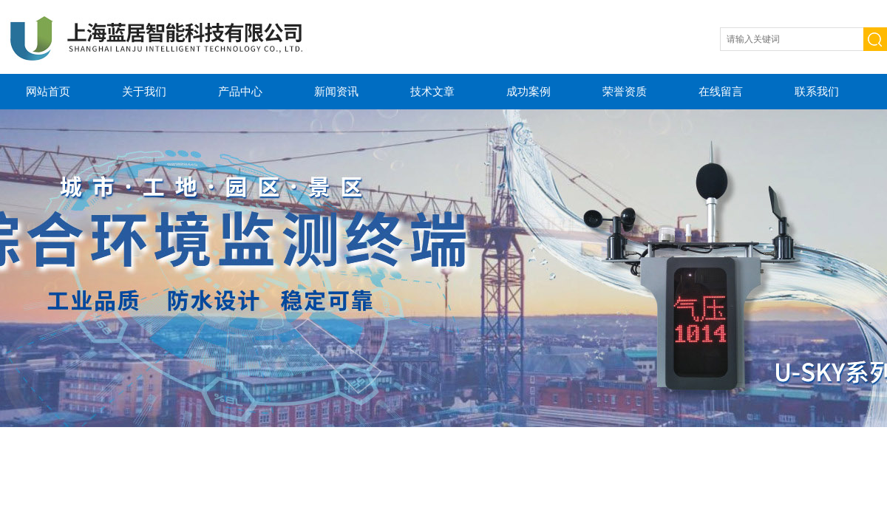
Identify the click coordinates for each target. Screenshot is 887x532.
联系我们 (817, 91)
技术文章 (432, 91)
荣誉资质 (624, 91)
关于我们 (144, 91)
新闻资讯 (336, 91)
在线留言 (721, 91)
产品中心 (240, 91)
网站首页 (48, 91)
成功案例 (528, 91)
